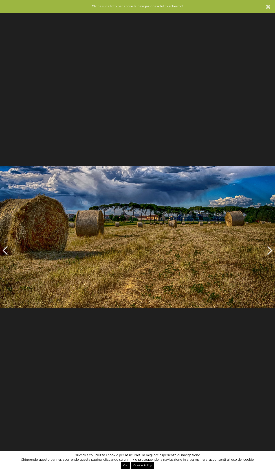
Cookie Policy (142, 465)
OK (125, 465)
